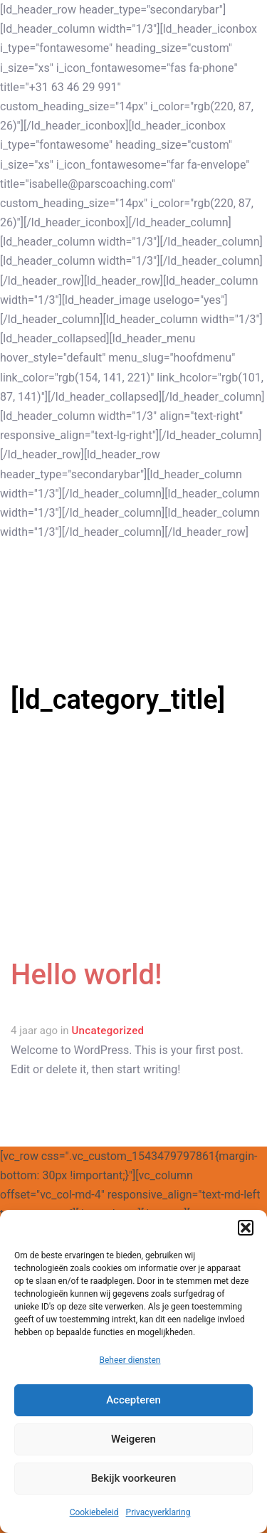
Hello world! (86, 974)
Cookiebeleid (94, 1512)
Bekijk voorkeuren (134, 1478)
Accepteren (133, 1400)
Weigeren (133, 1439)
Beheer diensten (129, 1360)
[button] (246, 1228)
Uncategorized (107, 1030)
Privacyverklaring (158, 1512)
